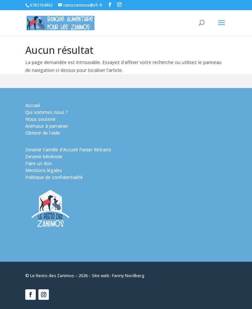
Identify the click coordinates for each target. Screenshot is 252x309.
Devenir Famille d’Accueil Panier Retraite (68, 149)
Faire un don (38, 163)
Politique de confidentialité (54, 177)
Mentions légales (43, 170)
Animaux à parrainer (46, 126)
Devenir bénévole (43, 156)
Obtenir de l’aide (42, 133)
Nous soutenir (40, 119)
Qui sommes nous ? (46, 112)
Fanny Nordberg (128, 275)
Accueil (32, 105)
